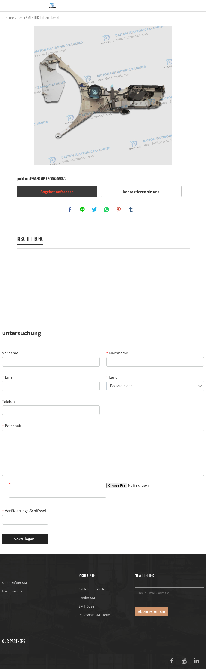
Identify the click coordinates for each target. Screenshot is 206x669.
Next (183, 95)
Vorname (10, 353)
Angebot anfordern (57, 191)
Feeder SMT (24, 18)
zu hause (8, 18)
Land (112, 377)
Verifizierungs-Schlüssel (24, 511)
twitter (94, 209)
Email (8, 377)
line (82, 209)
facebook (70, 209)
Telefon (8, 402)
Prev (22, 95)
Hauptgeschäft (13, 591)
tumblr (131, 209)
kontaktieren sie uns (141, 191)
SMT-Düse (86, 607)
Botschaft (11, 426)
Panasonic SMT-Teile (94, 615)
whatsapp (106, 209)
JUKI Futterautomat (46, 18)
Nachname (117, 353)
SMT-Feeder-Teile (92, 589)
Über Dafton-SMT (15, 583)
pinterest (119, 209)
